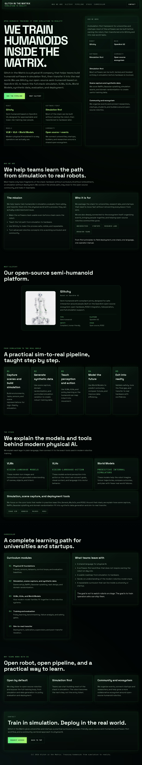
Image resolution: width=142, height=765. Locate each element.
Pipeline (79, 4)
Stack (89, 4)
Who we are (57, 4)
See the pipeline (14, 96)
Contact (131, 4)
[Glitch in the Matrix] (17, 4)
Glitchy (69, 4)
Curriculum (99, 4)
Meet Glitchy (35, 96)
